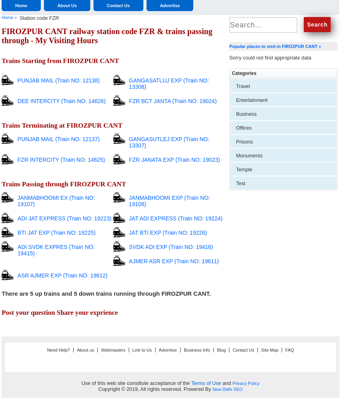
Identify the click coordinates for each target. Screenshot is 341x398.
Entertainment (252, 100)
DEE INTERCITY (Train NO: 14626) (61, 101)
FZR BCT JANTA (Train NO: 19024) (173, 101)
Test (240, 183)
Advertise (170, 5)
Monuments (249, 156)
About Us (67, 5)
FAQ (289, 350)
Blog (221, 350)
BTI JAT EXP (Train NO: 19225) (56, 233)
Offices (244, 128)
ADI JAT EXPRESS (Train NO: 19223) (64, 218)
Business (246, 114)
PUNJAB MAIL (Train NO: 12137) (58, 139)
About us (85, 350)
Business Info (197, 350)
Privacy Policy (245, 383)
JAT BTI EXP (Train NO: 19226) (168, 233)
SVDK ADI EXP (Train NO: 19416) (171, 247)
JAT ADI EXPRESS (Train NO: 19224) (176, 218)
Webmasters (113, 350)
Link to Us (142, 350)
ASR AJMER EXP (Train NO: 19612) (62, 275)
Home (21, 5)
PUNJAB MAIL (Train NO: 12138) (58, 80)
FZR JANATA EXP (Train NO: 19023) (174, 160)
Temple (244, 169)
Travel (243, 86)
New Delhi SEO (227, 389)
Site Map (269, 350)
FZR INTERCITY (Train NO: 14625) (61, 160)
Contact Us (118, 5)
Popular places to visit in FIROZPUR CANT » (275, 46)
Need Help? (58, 350)
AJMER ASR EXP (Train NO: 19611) (174, 261)
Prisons (244, 142)
